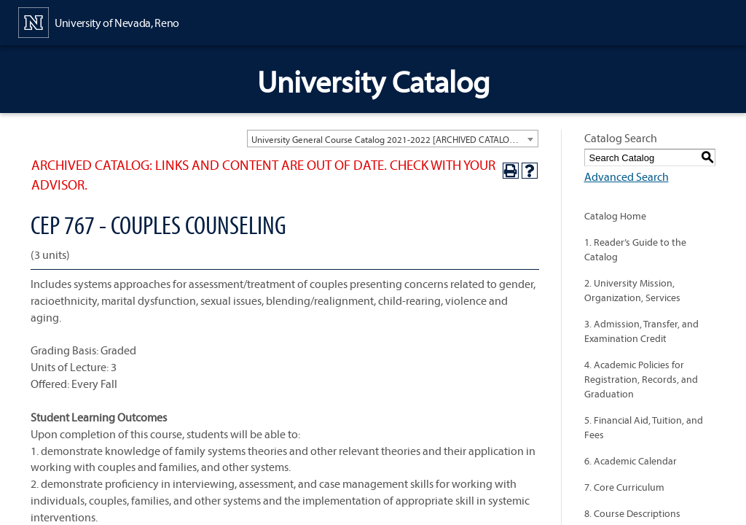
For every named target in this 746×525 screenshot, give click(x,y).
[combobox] (392, 138)
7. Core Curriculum (624, 487)
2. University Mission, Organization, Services (632, 290)
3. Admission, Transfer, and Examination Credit (641, 331)
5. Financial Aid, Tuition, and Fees (643, 427)
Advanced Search (626, 176)
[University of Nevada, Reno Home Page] (98, 21)
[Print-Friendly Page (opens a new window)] (511, 171)
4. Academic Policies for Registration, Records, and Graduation (641, 379)
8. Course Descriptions (632, 513)
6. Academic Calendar (630, 460)
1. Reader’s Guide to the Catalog (635, 249)
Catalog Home (615, 215)
